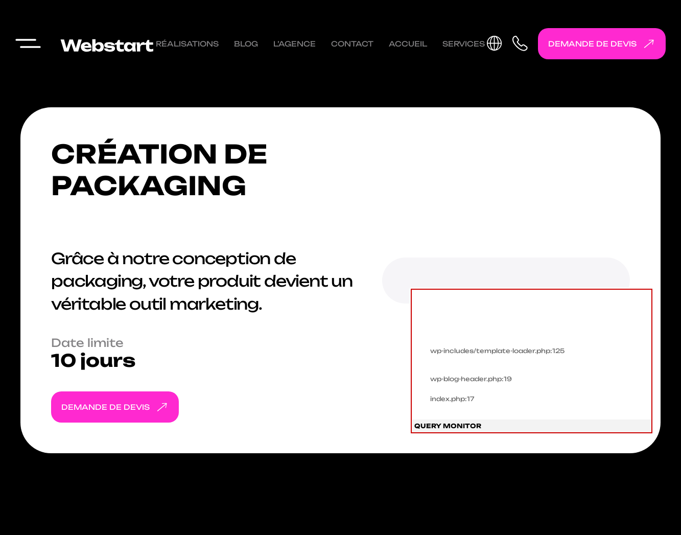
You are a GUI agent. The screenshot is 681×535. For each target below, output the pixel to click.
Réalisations (187, 43)
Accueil (408, 43)
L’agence (294, 43)
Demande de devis (603, 43)
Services (463, 43)
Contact (352, 43)
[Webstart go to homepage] (104, 44)
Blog (246, 43)
